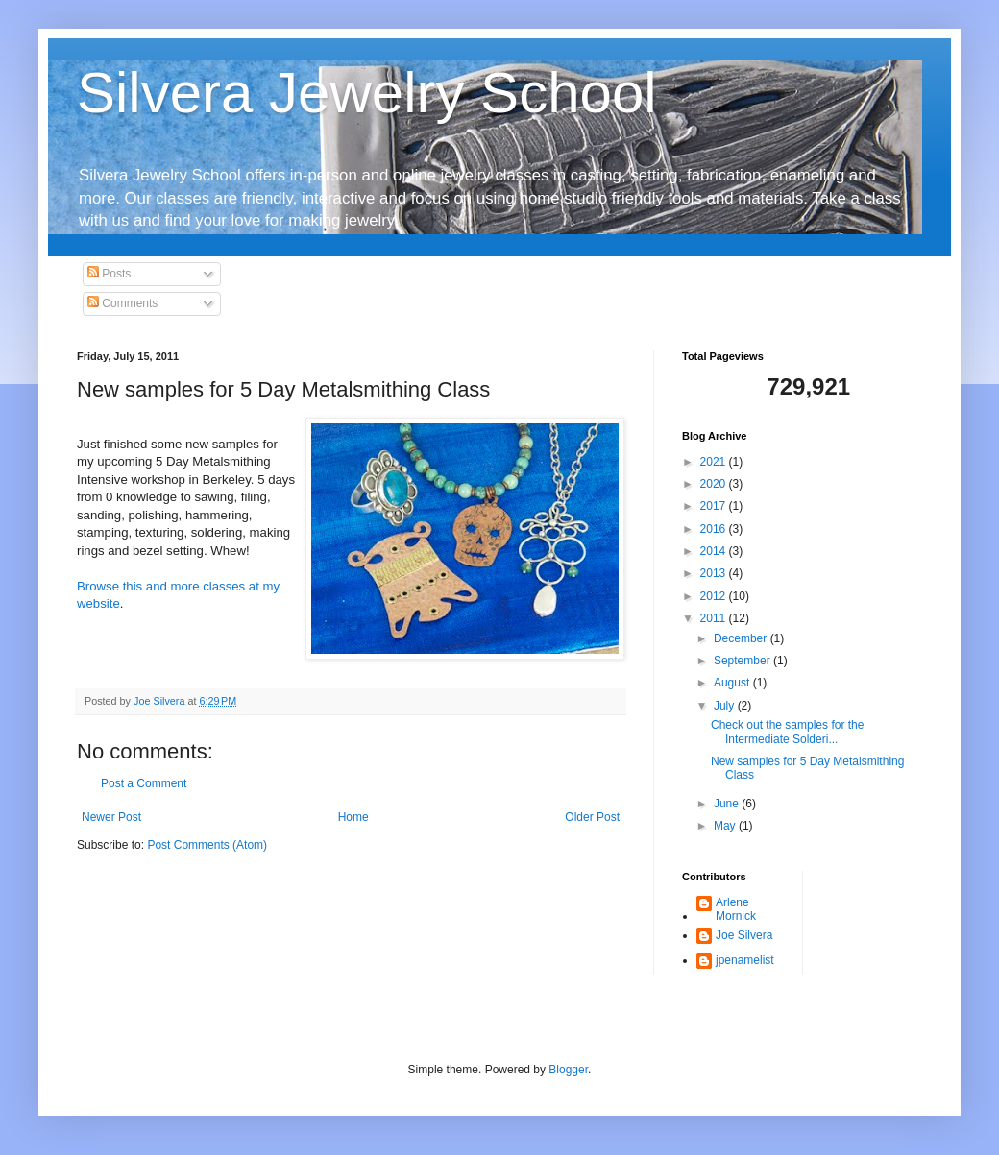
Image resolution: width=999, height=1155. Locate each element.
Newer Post (111, 817)
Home (353, 817)
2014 (714, 551)
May (726, 825)
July (726, 705)
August (733, 682)
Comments (122, 303)
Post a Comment (143, 783)
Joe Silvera (744, 935)
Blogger (568, 1069)
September (743, 660)
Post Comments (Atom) (207, 845)
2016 (714, 529)
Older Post (592, 817)
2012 (714, 596)
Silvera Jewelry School (367, 92)
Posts (109, 273)
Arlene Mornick (736, 909)
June (728, 803)
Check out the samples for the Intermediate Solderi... (787, 731)
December (742, 638)
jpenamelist (745, 960)
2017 (714, 506)
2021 (714, 462)
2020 (714, 484)
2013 (714, 573)
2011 (714, 618)
